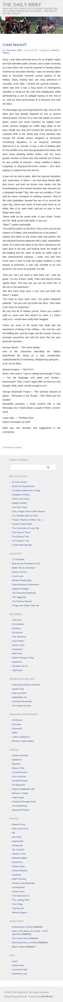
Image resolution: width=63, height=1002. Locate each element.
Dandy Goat (18, 689)
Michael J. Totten (20, 793)
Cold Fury (17, 620)
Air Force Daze (19, 482)
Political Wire (18, 866)
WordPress (47, 996)
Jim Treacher (18, 849)
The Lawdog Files (20, 900)
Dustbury (16, 628)
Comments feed (20, 969)
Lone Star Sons (19, 507)
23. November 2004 (12, 50)
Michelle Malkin (19, 858)
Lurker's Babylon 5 (21, 737)
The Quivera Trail (20, 536)
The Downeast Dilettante (24, 593)
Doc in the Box (19, 776)
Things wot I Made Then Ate (25, 605)
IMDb (14, 732)
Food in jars (18, 576)
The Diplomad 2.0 (20, 895)
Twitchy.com (18, 908)
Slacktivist (17, 662)
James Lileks (18, 645)
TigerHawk (17, 670)
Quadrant (16, 874)
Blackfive (16, 764)
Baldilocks (17, 759)
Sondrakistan (18, 887)
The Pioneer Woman (22, 601)
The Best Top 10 (20, 666)
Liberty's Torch (19, 854)
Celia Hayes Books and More (26, 684)
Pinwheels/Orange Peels (24, 801)
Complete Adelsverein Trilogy (26, 490)
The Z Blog (17, 904)
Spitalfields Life (19, 697)
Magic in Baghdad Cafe (23, 789)
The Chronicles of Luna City (25, 528)
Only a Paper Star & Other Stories (28, 511)
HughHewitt (17, 841)
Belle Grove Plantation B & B (26, 563)
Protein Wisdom (20, 870)
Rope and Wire (19, 693)
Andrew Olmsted (20, 755)
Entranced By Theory (22, 927)
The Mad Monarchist (22, 701)
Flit (13, 833)
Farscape (16, 724)
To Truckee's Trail (20, 540)
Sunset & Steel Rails (22, 524)
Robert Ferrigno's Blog (23, 657)
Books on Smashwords (23, 486)
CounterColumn (19, 772)
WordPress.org (19, 973)
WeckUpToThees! (20, 810)
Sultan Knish (18, 891)
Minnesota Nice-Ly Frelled (24, 942)
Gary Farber (18, 641)
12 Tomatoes (18, 559)
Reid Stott (17, 653)
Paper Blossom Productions (25, 584)
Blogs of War (18, 768)
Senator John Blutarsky (23, 883)
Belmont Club (18, 824)
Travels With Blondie (22, 545)
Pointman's (17, 649)
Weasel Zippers (19, 912)
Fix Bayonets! (18, 785)
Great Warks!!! (15, 45)
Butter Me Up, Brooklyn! (23, 568)
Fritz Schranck (19, 636)
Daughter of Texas (21, 494)
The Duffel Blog (19, 806)
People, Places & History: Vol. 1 (27, 520)
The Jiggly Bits (19, 597)
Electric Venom (19, 572)
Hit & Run (17, 837)
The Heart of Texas (21, 532)
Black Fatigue (18, 946)
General (55, 50)
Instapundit (17, 845)
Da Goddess (18, 624)
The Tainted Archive (21, 705)
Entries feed (18, 965)
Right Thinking (19, 879)
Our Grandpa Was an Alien (25, 515)
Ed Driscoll (17, 632)
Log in (15, 961)
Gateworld (17, 728)
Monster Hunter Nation (23, 741)
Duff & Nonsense (20, 828)
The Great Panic (20, 938)
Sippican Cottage (20, 588)
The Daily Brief (22, 4)
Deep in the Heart (20, 499)
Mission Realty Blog (21, 580)
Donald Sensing (20, 780)
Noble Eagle (18, 797)
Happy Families (19, 503)
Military (6, 53)
